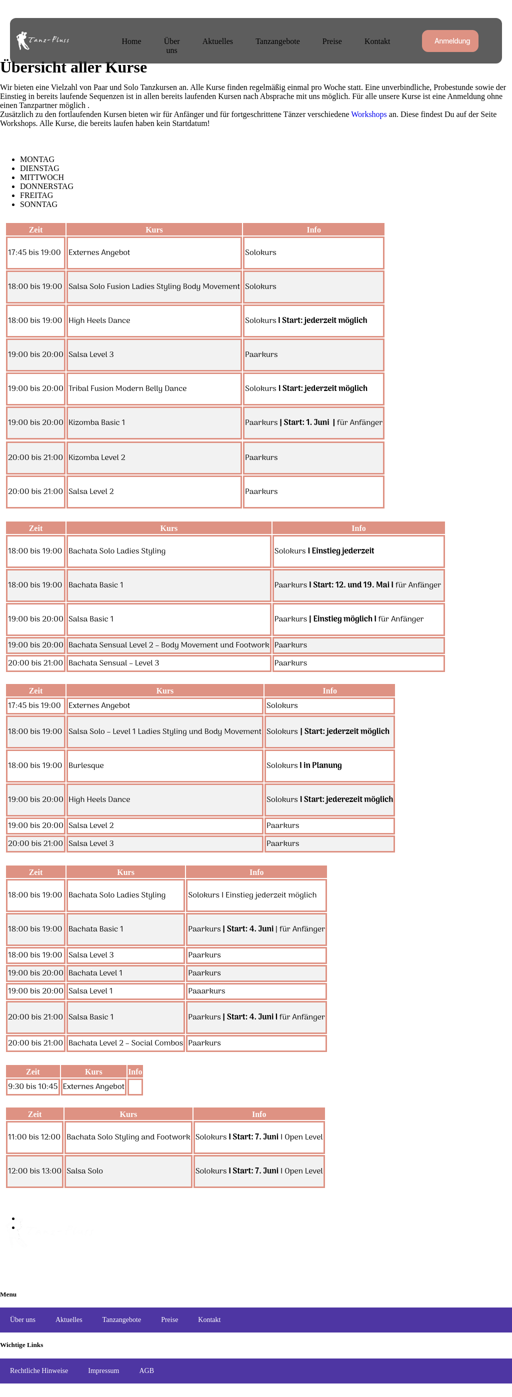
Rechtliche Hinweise (39, 1370)
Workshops (369, 114)
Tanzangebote (280, 40)
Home (130, 40)
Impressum (103, 1370)
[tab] (266, 159)
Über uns (174, 40)
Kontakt (374, 40)
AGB (146, 1370)
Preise (332, 40)
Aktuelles (223, 40)
